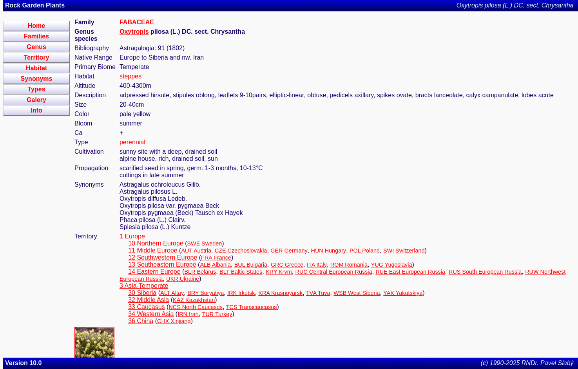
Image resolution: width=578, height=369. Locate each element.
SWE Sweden (204, 243)
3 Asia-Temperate (144, 285)
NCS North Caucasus (196, 307)
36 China (140, 321)
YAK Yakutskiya (402, 293)
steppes (130, 76)
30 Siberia (142, 292)
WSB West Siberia (356, 293)
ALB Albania (215, 265)
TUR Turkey (217, 314)
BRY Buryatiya (205, 293)
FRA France (216, 257)
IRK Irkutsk (241, 293)
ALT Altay (172, 293)
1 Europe (132, 236)
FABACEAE (137, 22)
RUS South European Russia (485, 272)
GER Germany (288, 250)
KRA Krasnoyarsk (280, 293)
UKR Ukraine (182, 279)
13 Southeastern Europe (162, 264)
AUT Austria (196, 250)
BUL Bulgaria (250, 265)
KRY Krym (279, 272)
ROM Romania (349, 265)
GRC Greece (287, 265)
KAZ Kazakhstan (194, 300)
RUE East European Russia (410, 272)
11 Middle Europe (152, 250)
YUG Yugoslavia (391, 265)
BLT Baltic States (240, 272)
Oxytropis (134, 31)
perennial (132, 142)
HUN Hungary (328, 250)
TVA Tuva (318, 293)
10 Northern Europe (155, 243)
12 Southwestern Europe (162, 257)
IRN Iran (188, 314)
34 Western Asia (151, 314)
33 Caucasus (146, 307)
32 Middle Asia (148, 299)
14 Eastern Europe (154, 271)
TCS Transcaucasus (251, 307)
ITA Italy (317, 265)
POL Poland (365, 250)
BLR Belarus (200, 272)
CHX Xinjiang (174, 321)
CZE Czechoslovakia (241, 250)
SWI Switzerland (404, 250)
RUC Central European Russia (333, 272)
